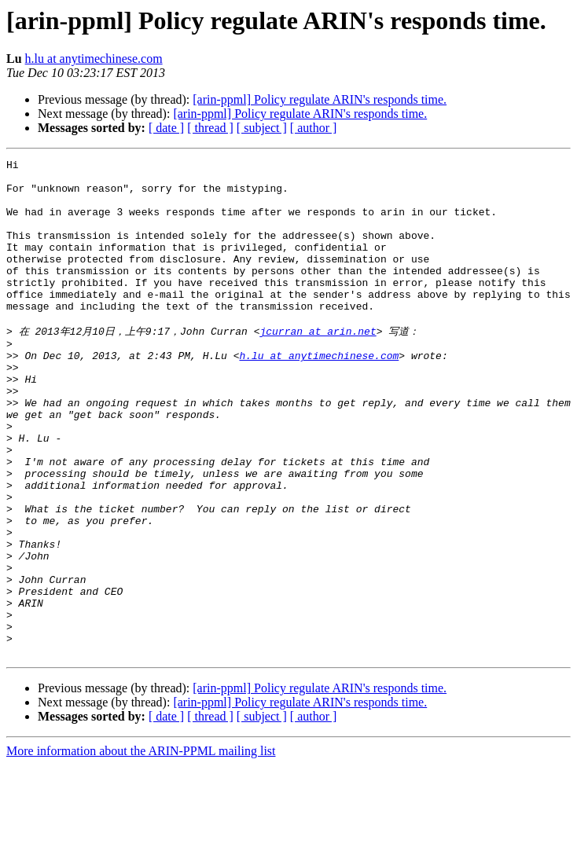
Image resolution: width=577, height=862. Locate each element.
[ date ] (166, 127)
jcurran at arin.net (317, 365)
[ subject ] (262, 127)
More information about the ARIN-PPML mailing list (141, 848)
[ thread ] (210, 127)
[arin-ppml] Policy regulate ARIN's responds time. (320, 99)
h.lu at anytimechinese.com (94, 58)
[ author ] (313, 127)
